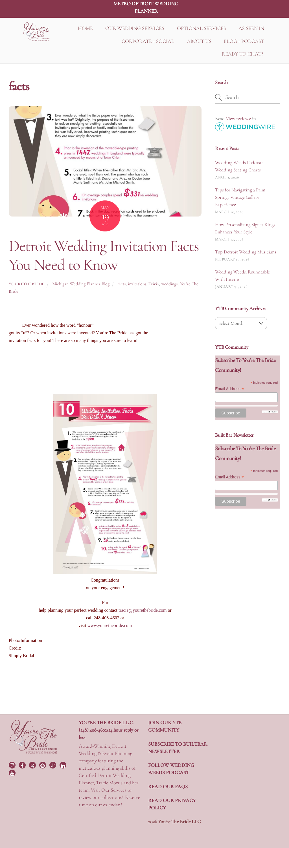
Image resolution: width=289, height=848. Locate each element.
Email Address (229, 389)
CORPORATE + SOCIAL (148, 41)
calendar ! (112, 804)
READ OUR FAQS (168, 786)
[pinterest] (43, 764)
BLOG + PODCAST (244, 41)
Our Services (113, 790)
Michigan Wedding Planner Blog (81, 284)
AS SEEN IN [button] (251, 28)
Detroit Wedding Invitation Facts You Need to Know (104, 255)
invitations (137, 284)
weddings (169, 284)
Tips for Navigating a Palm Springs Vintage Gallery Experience (240, 197)
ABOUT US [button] (199, 41)
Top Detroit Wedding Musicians (245, 252)
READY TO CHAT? (242, 54)
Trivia (153, 284)
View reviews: (238, 119)
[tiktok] (53, 764)
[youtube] (13, 772)
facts (121, 284)
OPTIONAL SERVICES (201, 28)
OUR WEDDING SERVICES (134, 28)
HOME (85, 28)
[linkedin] (63, 764)
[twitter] (33, 764)
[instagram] (13, 764)
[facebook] (23, 764)
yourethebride (26, 284)
